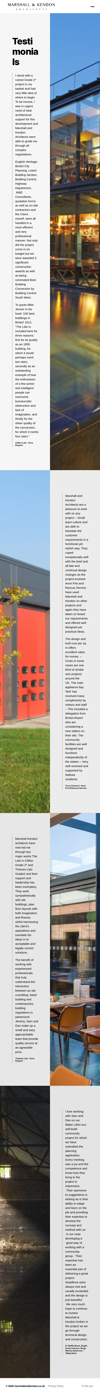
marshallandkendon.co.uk (29, 1388)
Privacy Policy (55, 1388)
